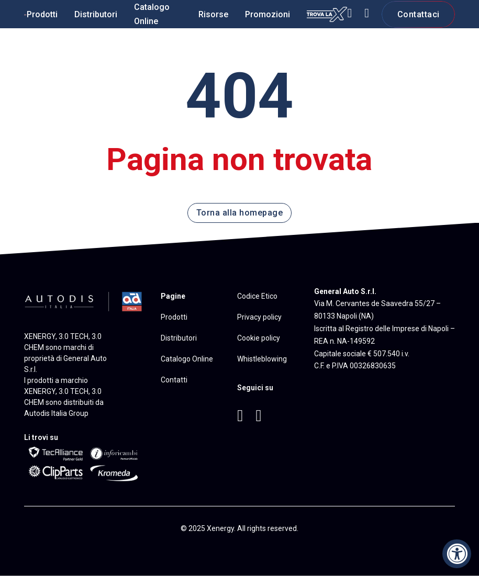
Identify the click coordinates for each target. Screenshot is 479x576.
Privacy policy (259, 317)
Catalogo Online (152, 14)
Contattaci (418, 14)
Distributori (95, 14)
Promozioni (267, 14)
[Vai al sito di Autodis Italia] (84, 300)
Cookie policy (258, 338)
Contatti (174, 380)
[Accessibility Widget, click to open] (456, 553)
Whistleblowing (262, 359)
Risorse (213, 14)
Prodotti (42, 14)
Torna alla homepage (239, 213)
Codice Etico (257, 296)
